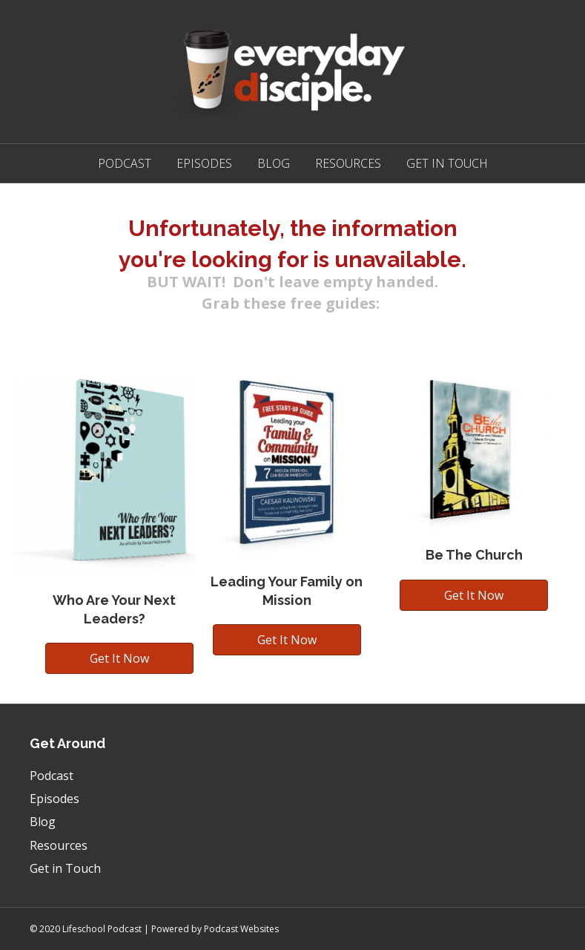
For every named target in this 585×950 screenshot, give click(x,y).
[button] (119, 658)
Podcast (124, 163)
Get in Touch (447, 163)
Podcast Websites (241, 929)
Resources (348, 163)
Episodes (204, 163)
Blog (273, 163)
